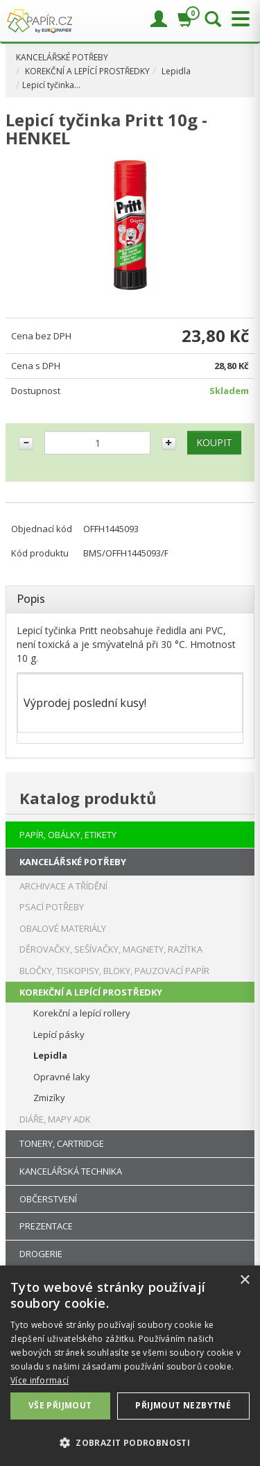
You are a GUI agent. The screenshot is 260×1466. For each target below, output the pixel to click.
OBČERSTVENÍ (48, 1199)
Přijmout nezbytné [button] (183, 1405)
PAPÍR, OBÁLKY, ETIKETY (67, 834)
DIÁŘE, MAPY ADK (55, 1119)
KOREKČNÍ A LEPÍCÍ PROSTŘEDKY (87, 71)
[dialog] (130, 1365)
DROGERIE (40, 1253)
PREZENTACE (46, 1226)
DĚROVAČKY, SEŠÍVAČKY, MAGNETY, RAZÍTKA (110, 949)
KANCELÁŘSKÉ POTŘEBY (62, 57)
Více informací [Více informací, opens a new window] (39, 1380)
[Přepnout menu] (237, 19)
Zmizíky (49, 1097)
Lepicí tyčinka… (51, 85)
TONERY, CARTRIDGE (61, 1143)
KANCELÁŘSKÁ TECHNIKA (70, 1171)
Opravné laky (61, 1077)
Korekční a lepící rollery (81, 1013)
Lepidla (176, 71)
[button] (130, 1442)
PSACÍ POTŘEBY (51, 907)
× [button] (244, 1280)
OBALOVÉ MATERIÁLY (62, 928)
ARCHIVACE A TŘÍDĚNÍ (63, 886)
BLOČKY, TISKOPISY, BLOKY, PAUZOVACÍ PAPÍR (114, 970)
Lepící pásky (59, 1034)
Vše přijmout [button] (60, 1405)
